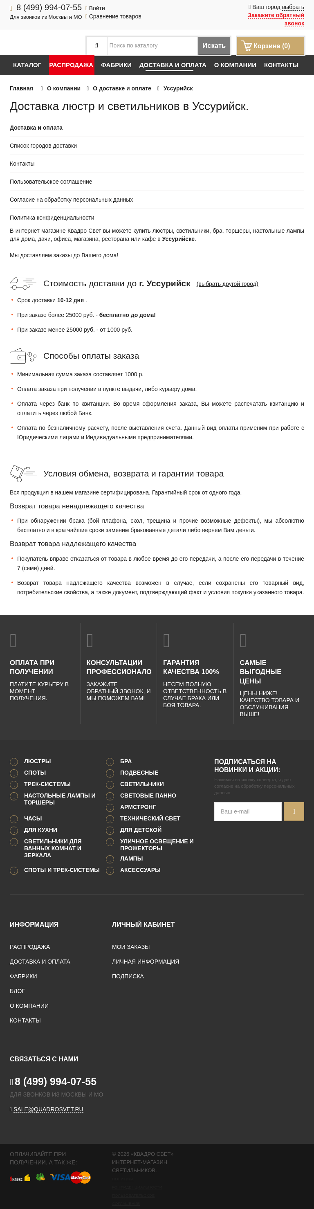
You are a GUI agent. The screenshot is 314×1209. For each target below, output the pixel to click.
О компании (235, 64)
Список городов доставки (43, 145)
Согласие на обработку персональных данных (71, 199)
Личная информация (145, 951)
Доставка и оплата (172, 64)
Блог (17, 980)
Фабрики (116, 64)
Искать (208, 45)
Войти (95, 8)
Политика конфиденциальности (52, 217)
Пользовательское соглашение (51, 181)
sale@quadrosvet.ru (48, 1098)
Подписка (128, 965)
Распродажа (71, 64)
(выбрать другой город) (227, 284)
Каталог (27, 64)
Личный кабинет (143, 913)
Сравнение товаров (113, 16)
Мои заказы (131, 936)
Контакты (281, 64)
